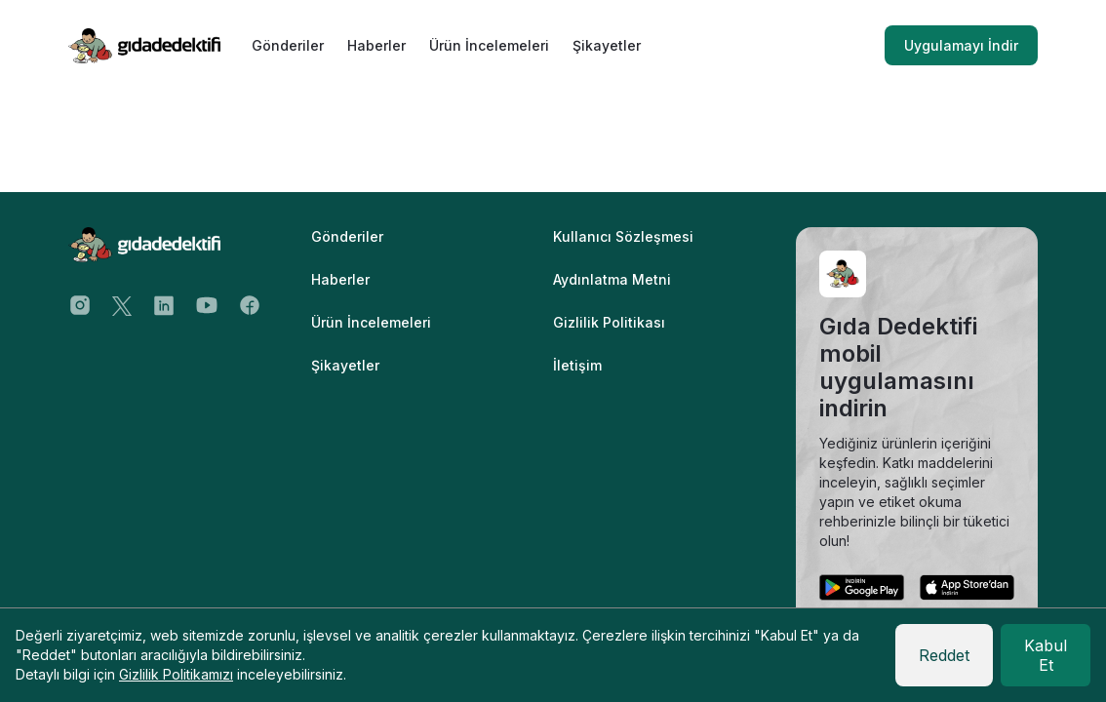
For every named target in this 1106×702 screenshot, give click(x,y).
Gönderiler (288, 45)
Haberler (376, 45)
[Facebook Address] (249, 304)
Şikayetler (607, 45)
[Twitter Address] (122, 305)
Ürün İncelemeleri (489, 45)
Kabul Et (1045, 655)
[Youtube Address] (206, 304)
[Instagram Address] (80, 304)
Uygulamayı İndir (961, 45)
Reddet (944, 655)
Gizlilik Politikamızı (176, 674)
